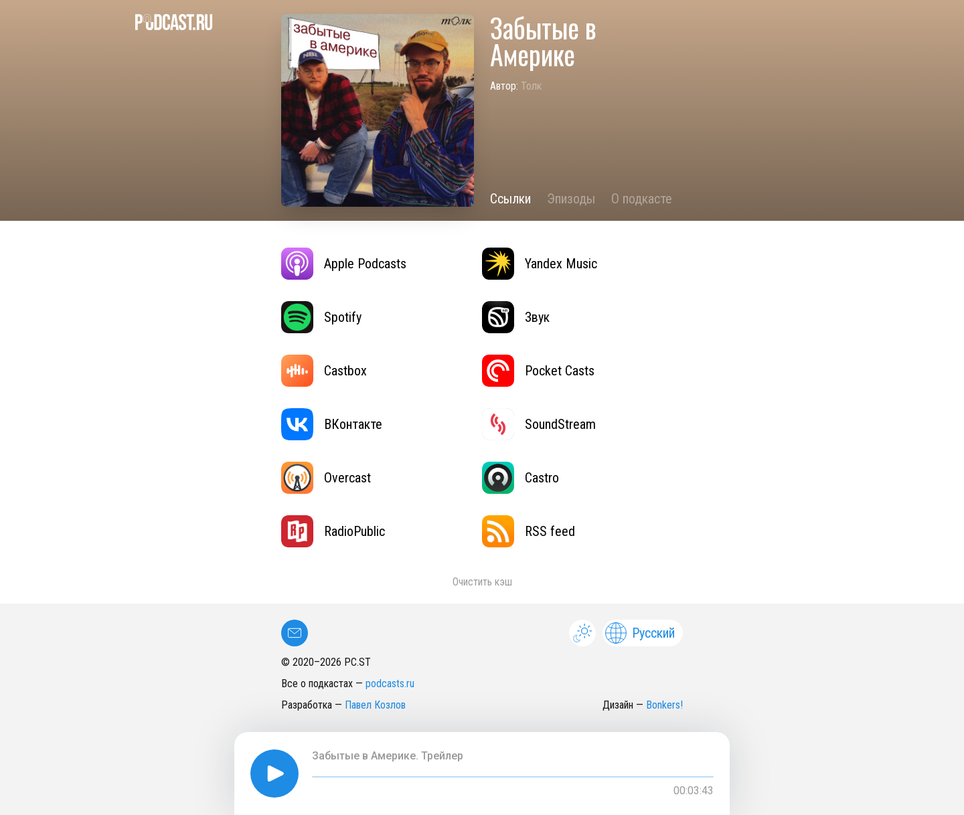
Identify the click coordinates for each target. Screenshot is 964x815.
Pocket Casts (538, 371)
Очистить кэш (482, 581)
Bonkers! (664, 705)
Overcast (326, 478)
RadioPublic (333, 531)
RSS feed (528, 531)
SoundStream (539, 424)
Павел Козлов (375, 705)
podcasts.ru (390, 683)
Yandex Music (539, 264)
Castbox (324, 371)
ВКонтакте (331, 424)
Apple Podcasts (343, 264)
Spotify (321, 317)
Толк (531, 86)
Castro (520, 478)
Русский (640, 633)
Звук (516, 317)
